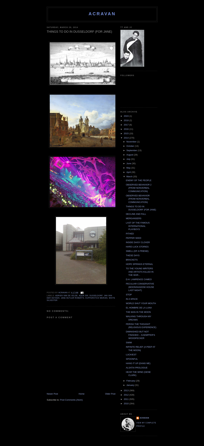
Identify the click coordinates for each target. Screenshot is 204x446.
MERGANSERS (133, 218)
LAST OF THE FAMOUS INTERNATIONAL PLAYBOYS (138, 226)
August (130, 154)
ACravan (102, 13)
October (130, 146)
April (128, 172)
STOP (129, 294)
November (131, 141)
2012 (126, 395)
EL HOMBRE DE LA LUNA (139, 307)
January (130, 385)
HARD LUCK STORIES (137, 246)
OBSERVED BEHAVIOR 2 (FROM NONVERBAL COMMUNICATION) (138, 188)
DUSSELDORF (96, 296)
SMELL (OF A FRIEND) (137, 251)
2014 (126, 138)
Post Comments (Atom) (71, 400)
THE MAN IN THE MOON (138, 312)
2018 (126, 120)
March (129, 176)
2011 (126, 399)
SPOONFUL (132, 359)
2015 (126, 133)
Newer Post (52, 394)
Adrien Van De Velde (66, 296)
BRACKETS (132, 260)
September (132, 150)
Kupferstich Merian (96, 298)
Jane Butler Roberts (72, 298)
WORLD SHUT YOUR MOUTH (141, 303)
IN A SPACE (132, 299)
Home (82, 394)
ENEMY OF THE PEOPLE (138, 180)
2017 (126, 124)
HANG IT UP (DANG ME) (138, 363)
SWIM (129, 342)
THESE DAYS (132, 255)
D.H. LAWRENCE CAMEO (139, 279)
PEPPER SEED (133, 238)
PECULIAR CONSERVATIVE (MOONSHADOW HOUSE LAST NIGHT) (140, 287)
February (131, 380)
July (128, 159)
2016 (126, 129)
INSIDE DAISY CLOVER (138, 242)
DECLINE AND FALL (136, 214)
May (128, 168)
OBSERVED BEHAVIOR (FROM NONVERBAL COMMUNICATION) (138, 198)
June (129, 163)
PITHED (130, 233)
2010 (126, 403)
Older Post (110, 394)
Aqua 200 (83, 296)
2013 (126, 390)
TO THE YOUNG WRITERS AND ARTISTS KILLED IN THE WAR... (139, 271)
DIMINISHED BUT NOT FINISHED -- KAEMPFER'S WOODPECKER (140, 334)
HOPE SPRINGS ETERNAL (139, 264)
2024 (126, 116)
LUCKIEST (131, 354)
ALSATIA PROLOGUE (136, 367)
